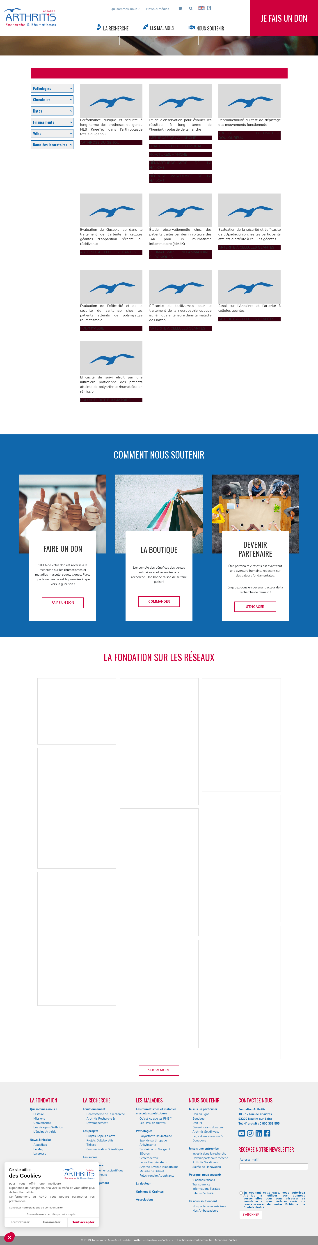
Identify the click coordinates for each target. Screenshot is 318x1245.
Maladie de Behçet (152, 1171)
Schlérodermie (149, 1158)
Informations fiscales (206, 1189)
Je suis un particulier (203, 1109)
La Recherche (115, 28)
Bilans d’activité (202, 1193)
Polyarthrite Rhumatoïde (156, 1136)
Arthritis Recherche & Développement (101, 1121)
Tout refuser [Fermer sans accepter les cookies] (20, 1222)
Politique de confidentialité (194, 1240)
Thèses (91, 1145)
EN (204, 8)
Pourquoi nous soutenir (205, 1175)
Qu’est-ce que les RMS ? (156, 1119)
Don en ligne (200, 1114)
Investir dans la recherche (209, 1154)
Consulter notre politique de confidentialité (36, 1207)
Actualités (40, 1145)
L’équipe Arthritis (45, 1132)
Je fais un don (284, 18)
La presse (40, 1154)
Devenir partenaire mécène (210, 1158)
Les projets (90, 1131)
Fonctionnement (94, 1109)
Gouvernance (42, 1123)
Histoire (39, 1114)
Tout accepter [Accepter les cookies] (83, 1222)
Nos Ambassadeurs (205, 1211)
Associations (144, 1200)
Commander (159, 601)
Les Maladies (162, 27)
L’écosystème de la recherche (106, 1114)
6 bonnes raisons (203, 1180)
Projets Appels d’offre (101, 1136)
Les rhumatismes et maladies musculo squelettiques (156, 1111)
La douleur (143, 1184)
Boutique (198, 1119)
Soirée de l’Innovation (206, 1167)
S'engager (255, 607)
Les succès (90, 1157)
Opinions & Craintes (150, 1192)
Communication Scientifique (105, 1149)
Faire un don (63, 603)
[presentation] (274, 1182)
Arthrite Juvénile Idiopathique (159, 1167)
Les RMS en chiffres (153, 1123)
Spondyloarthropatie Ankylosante (153, 1143)
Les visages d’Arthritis (48, 1127)
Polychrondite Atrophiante (157, 1176)
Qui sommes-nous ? (125, 9)
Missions (39, 1119)
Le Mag (38, 1149)
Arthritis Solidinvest (205, 1132)
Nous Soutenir (210, 28)
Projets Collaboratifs (100, 1141)
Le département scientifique (105, 1171)
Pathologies (144, 1131)
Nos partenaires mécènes (209, 1206)
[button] (9, 1237)
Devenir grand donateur (208, 1127)
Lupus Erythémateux (153, 1162)
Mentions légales (226, 1240)
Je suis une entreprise (204, 1149)
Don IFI (197, 1123)
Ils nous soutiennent (203, 1201)
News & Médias (157, 9)
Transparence (201, 1185)
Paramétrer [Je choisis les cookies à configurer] (51, 1222)
